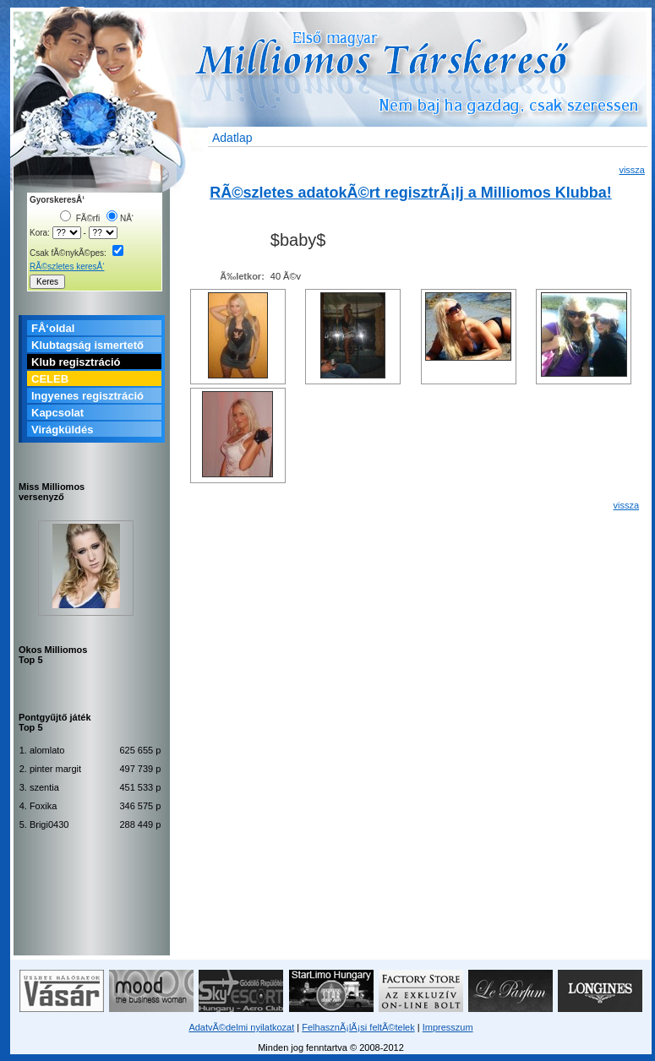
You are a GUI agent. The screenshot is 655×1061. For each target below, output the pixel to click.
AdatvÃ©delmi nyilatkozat (241, 1027)
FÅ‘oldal (52, 328)
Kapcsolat (57, 412)
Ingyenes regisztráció (87, 395)
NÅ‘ (120, 218)
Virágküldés (62, 429)
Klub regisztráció (75, 362)
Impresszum (448, 1027)
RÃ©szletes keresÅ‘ (67, 266)
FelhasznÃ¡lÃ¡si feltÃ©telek (358, 1027)
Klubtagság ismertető (87, 345)
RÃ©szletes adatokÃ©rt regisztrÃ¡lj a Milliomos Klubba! (411, 192)
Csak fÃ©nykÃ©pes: (76, 253)
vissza (632, 170)
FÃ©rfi (80, 218)
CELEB (49, 379)
